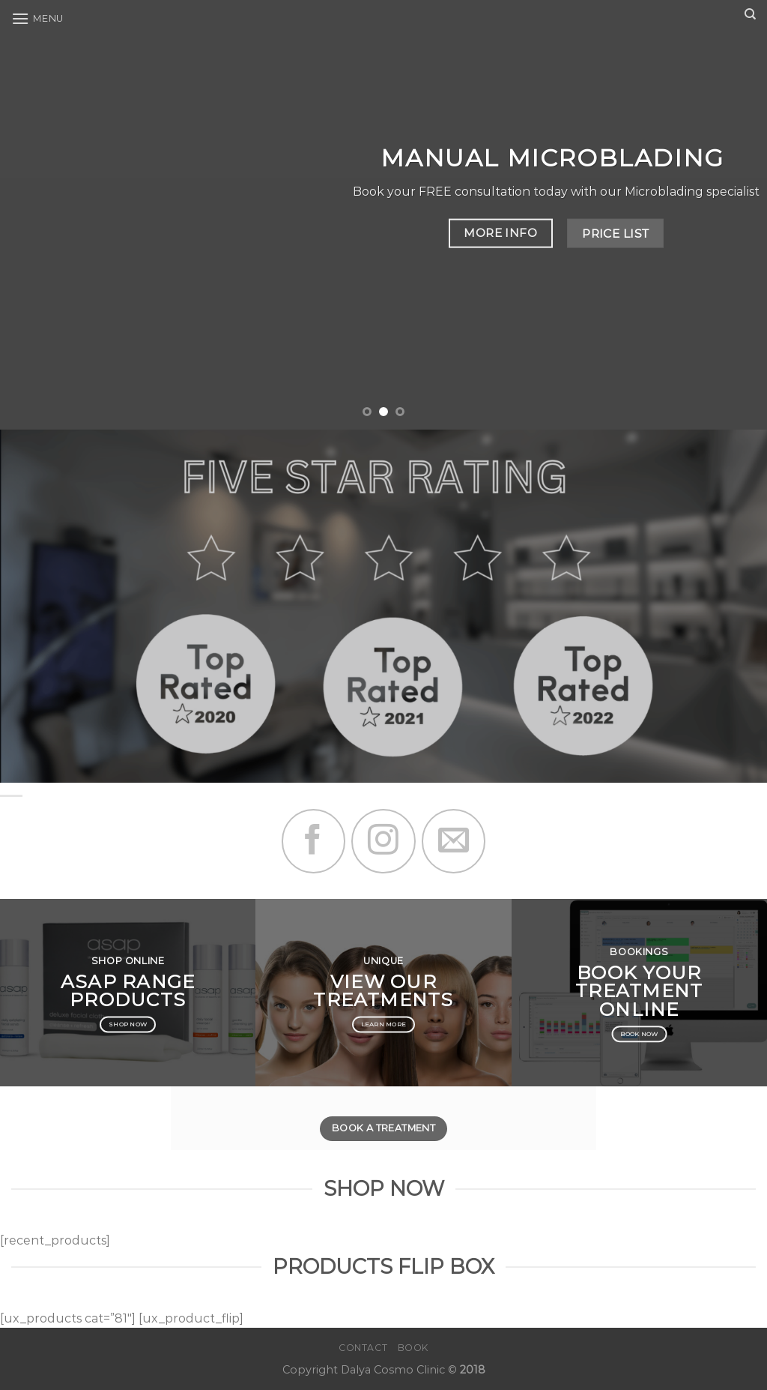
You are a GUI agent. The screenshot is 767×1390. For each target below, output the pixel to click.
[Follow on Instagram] (383, 841)
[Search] (750, 14)
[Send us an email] (453, 841)
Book (413, 1347)
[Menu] (37, 18)
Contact (363, 1347)
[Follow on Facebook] (313, 841)
